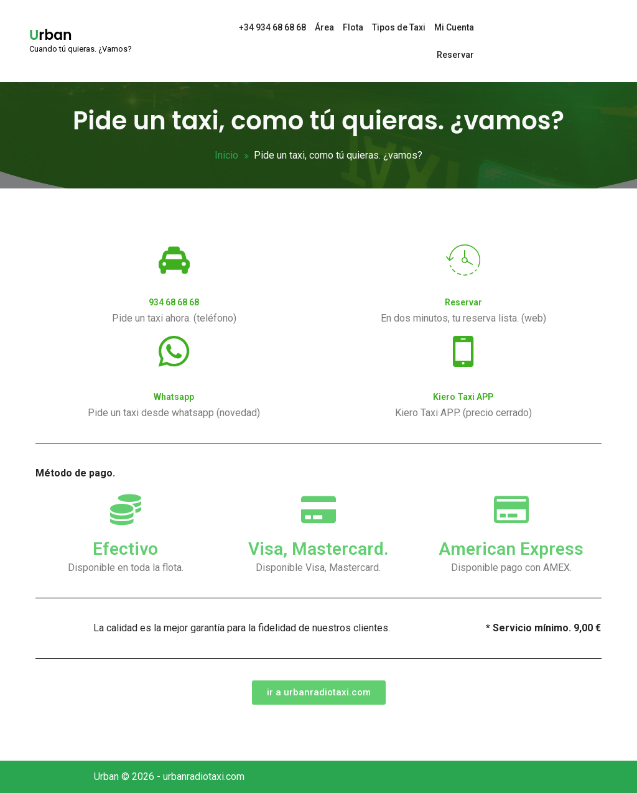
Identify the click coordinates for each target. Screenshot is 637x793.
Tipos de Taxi (398, 27)
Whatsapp (174, 397)
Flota (353, 27)
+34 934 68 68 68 (272, 27)
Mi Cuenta (454, 27)
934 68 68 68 (174, 302)
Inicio (226, 155)
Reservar (455, 55)
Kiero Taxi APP (463, 397)
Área (324, 27)
